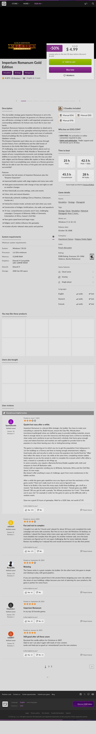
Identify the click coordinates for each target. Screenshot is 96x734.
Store (15, 4)
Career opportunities (29, 694)
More (26, 4)
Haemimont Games (65, 239)
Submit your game (44, 694)
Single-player (75, 282)
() (29, 510)
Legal (27, 713)
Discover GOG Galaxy (82, 704)
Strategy (71, 202)
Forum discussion (65, 248)
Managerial (80, 202)
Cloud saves (75, 272)
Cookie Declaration (57, 713)
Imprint (68, 713)
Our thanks (45, 713)
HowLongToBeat (88, 184)
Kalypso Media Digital (83, 239)
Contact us (16, 694)
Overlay (75, 277)
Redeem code (6, 694)
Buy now (70, 70)
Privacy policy (35, 713)
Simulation (62, 202)
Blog (53, 694)
